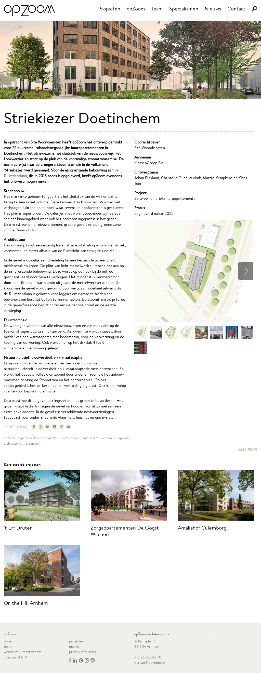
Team (157, 8)
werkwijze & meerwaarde (23, 652)
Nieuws (213, 8)
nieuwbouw (108, 438)
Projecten (109, 8)
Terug (247, 449)
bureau (9, 641)
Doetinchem (90, 438)
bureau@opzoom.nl (149, 662)
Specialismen (183, 8)
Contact (236, 8)
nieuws (74, 646)
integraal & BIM (16, 657)
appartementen (28, 438)
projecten (76, 641)
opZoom (136, 8)
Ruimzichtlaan (69, 438)
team (8, 646)
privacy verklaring (82, 652)
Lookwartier (49, 438)
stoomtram (33, 443)
